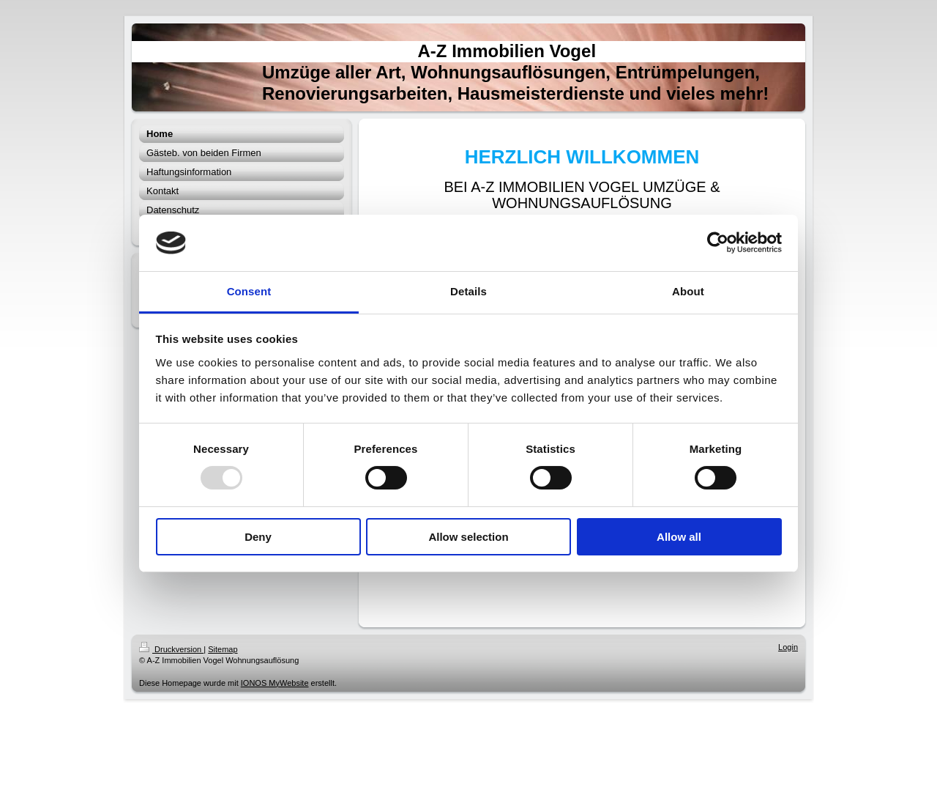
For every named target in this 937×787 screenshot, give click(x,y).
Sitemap (222, 649)
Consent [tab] (249, 291)
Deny (258, 537)
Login (788, 647)
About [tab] (688, 291)
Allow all (679, 537)
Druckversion (171, 649)
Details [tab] (468, 291)
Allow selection (468, 537)
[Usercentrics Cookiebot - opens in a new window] (718, 243)
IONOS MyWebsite (275, 683)
